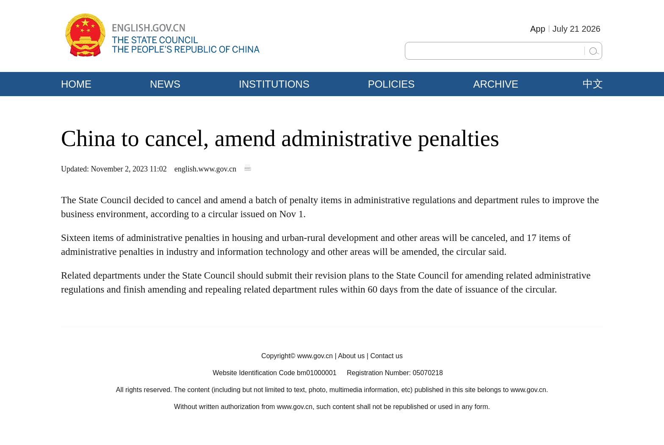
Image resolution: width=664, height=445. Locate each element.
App (537, 28)
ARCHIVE (495, 84)
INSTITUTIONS (274, 84)
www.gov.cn (315, 355)
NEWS (165, 84)
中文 (593, 83)
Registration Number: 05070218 (395, 372)
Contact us (386, 355)
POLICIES (391, 84)
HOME (76, 84)
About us (351, 355)
